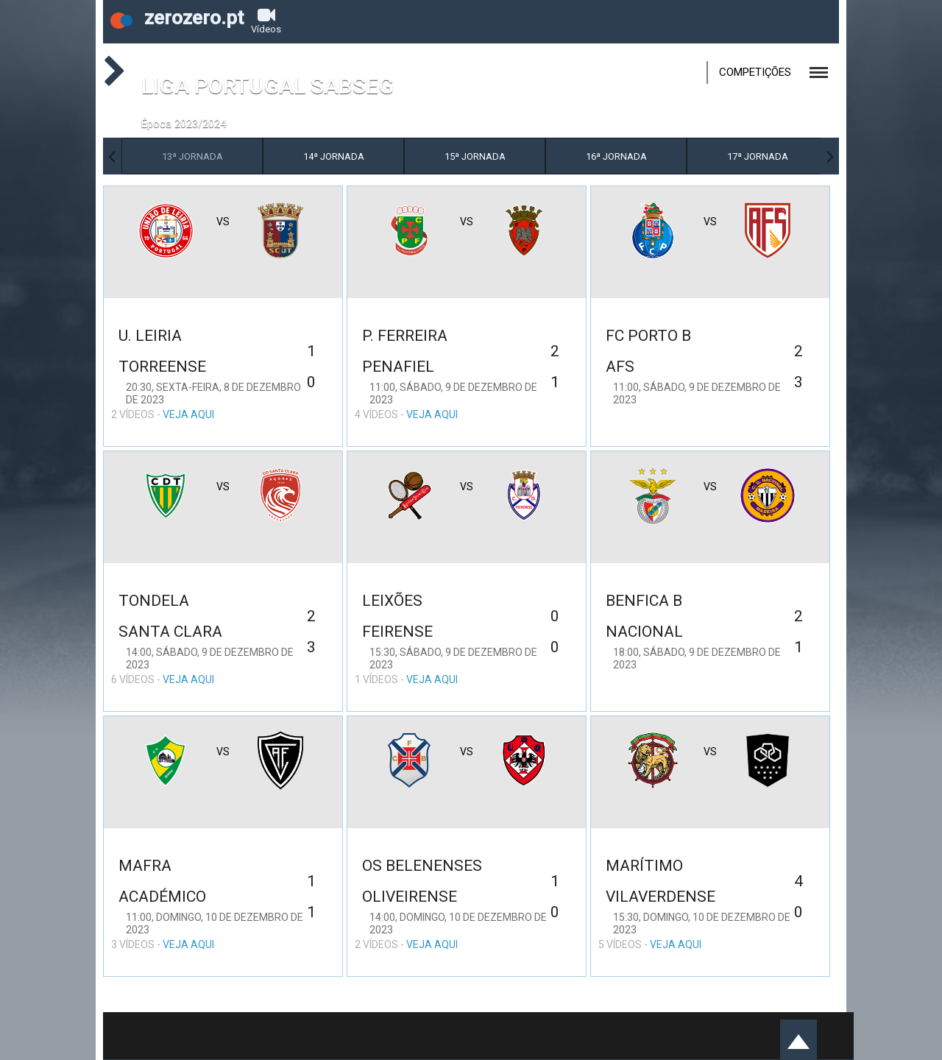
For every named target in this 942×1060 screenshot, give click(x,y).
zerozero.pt (177, 18)
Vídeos (266, 20)
